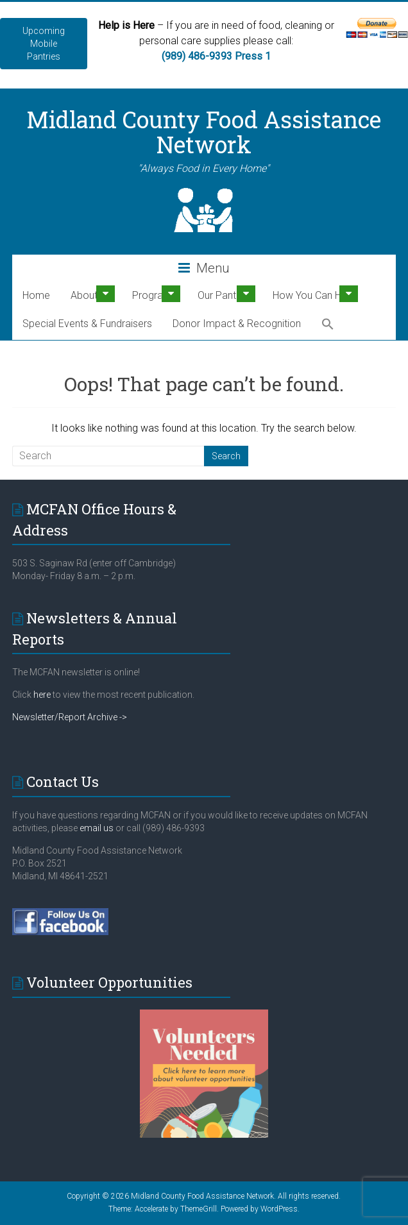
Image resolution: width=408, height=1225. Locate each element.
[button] (327, 325)
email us (96, 828)
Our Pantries (225, 295)
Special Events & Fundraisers (87, 323)
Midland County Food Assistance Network (203, 132)
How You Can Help (314, 295)
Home (36, 295)
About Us (91, 295)
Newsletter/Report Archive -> (69, 717)
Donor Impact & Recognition (237, 323)
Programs (154, 295)
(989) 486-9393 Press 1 (216, 56)
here (42, 694)
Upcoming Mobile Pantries (43, 44)
